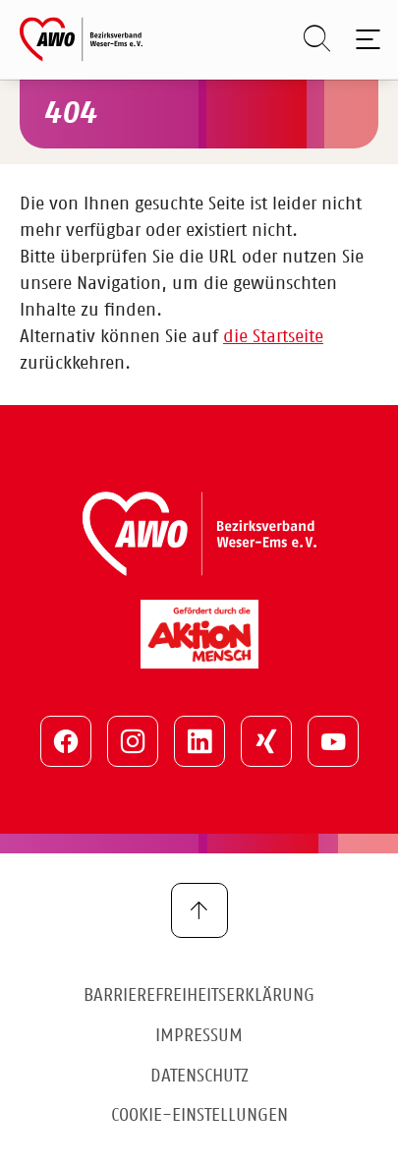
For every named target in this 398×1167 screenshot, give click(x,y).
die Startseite (273, 337)
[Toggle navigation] (364, 39)
